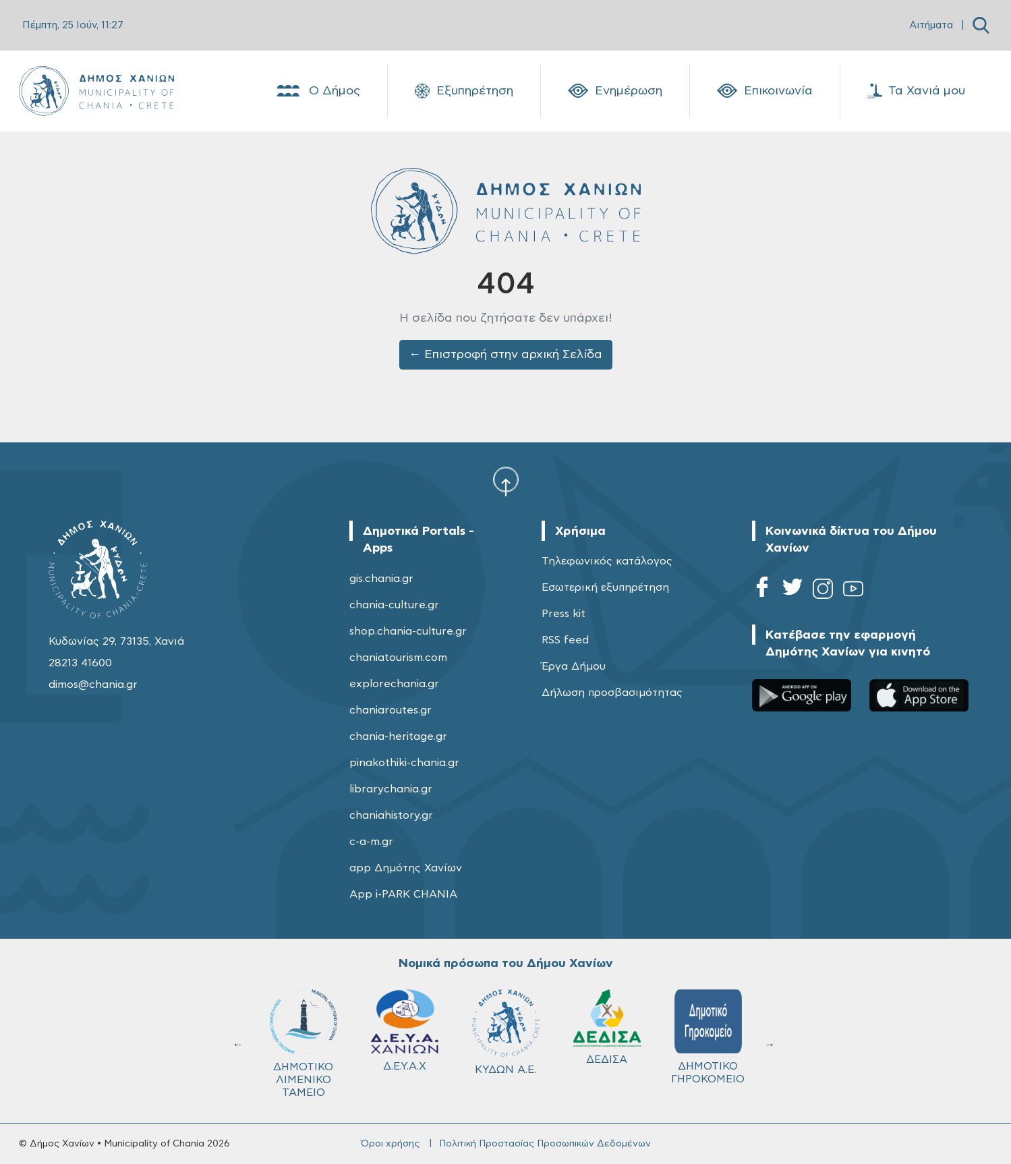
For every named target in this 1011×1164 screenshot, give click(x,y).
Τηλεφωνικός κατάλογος (607, 561)
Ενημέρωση (615, 91)
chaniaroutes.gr (390, 710)
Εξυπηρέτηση (464, 91)
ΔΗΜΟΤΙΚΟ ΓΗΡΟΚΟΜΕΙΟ (708, 1036)
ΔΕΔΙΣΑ (607, 1027)
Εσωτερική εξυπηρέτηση (605, 587)
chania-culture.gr (394, 605)
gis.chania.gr (381, 578)
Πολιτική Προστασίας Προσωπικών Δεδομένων (545, 1143)
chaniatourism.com (398, 657)
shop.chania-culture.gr (408, 631)
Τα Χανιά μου (916, 91)
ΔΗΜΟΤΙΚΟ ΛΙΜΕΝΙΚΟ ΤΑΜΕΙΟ (303, 1043)
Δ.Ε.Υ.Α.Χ (404, 1030)
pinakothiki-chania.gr (404, 762)
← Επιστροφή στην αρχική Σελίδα (505, 355)
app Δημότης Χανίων (405, 868)
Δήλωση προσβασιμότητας (612, 692)
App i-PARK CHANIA (403, 894)
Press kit (563, 613)
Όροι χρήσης (390, 1143)
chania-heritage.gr (398, 736)
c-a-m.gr (371, 841)
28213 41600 (80, 663)
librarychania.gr (390, 789)
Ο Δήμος (317, 91)
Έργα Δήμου (574, 666)
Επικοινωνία (765, 91)
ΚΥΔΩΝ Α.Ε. (506, 1032)
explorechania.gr (394, 683)
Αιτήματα (931, 25)
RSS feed (565, 640)
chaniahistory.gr (391, 815)
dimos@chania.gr (93, 684)
